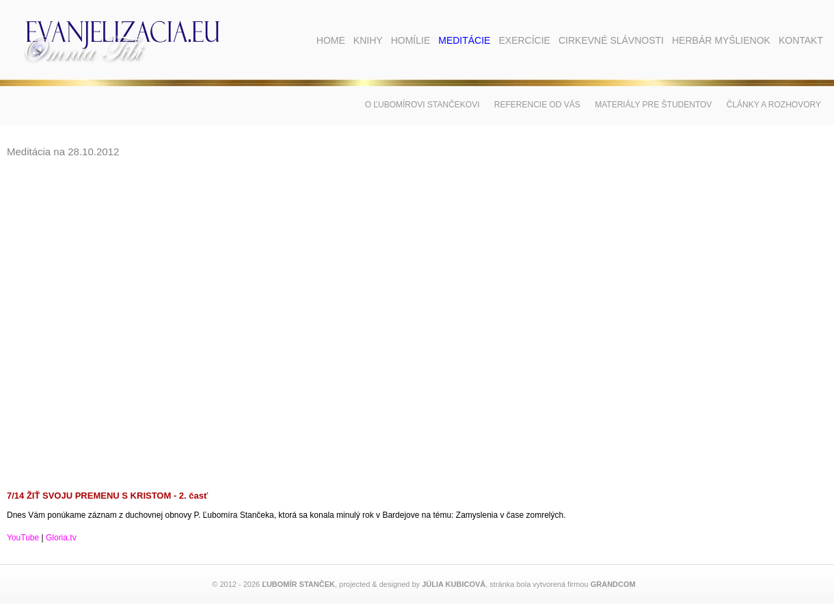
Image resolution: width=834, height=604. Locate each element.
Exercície (524, 40)
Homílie (411, 40)
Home (331, 40)
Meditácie (464, 40)
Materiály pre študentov (653, 104)
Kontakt (801, 40)
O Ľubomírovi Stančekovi (422, 104)
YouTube (23, 537)
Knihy (368, 40)
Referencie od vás (537, 104)
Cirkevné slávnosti (611, 40)
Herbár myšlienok (721, 40)
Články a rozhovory (774, 104)
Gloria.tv (61, 537)
